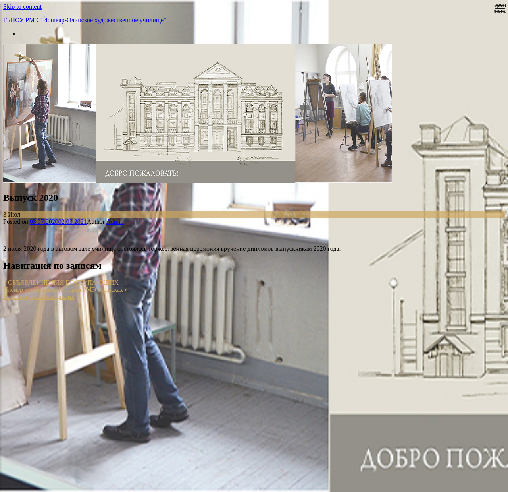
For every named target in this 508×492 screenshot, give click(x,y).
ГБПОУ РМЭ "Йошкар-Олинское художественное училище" (84, 20)
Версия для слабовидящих (38, 296)
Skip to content (22, 6)
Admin (114, 221)
